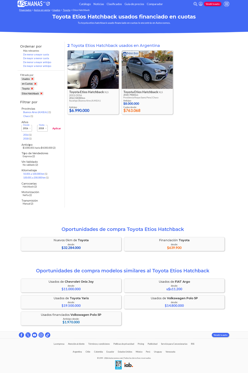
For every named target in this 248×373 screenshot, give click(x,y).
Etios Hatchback (32, 93)
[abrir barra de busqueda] (195, 4)
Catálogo (85, 4)
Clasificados (114, 4)
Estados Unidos (125, 351)
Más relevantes (31, 50)
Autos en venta (42, 10)
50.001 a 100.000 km (35, 173)
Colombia (98, 351)
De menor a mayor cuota (36, 54)
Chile (88, 351)
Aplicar (56, 128)
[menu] (226, 4)
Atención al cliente (76, 344)
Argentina (77, 351)
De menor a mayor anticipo (37, 62)
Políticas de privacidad (124, 344)
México (139, 351)
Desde (26, 125)
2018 (27, 138)
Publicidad (152, 344)
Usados (56, 10)
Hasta (41, 125)
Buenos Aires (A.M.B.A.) (37, 112)
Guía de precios (134, 4)
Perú (148, 351)
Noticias (98, 4)
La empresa (59, 344)
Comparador (155, 4)
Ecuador (110, 351)
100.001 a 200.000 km (36, 177)
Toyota (66, 10)
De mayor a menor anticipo (37, 66)
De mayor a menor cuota (36, 58)
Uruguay (158, 351)
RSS (192, 344)
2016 (27, 134)
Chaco (28, 116)
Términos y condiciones (99, 344)
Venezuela (170, 351)
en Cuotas (29, 83)
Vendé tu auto (212, 4)
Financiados (25, 10)
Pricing (141, 344)
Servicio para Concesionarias (174, 344)
